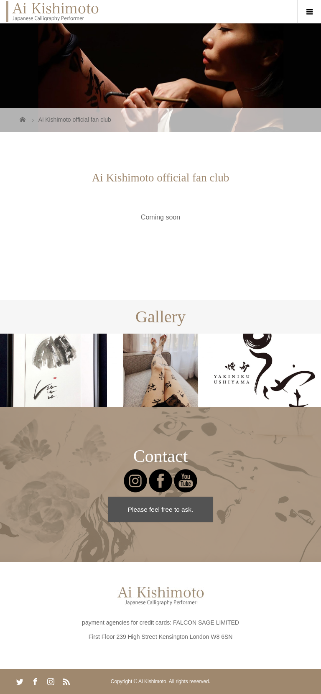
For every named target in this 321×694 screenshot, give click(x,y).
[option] (53, 371)
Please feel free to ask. (161, 509)
